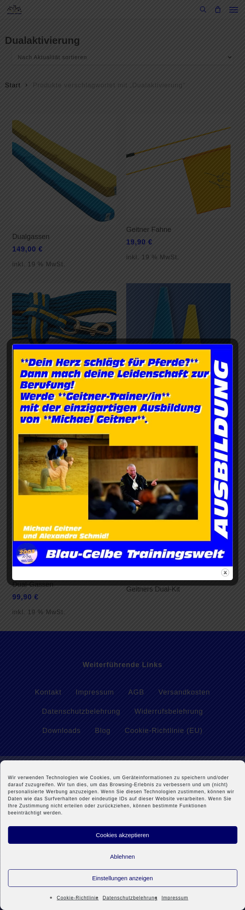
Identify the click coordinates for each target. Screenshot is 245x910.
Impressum (175, 898)
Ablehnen (122, 856)
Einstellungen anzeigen (122, 878)
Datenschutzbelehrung (130, 898)
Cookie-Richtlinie (78, 898)
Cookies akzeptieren (122, 835)
